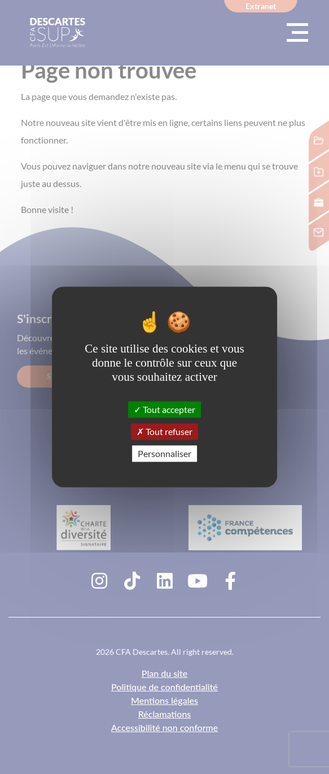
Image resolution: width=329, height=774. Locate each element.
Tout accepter (164, 409)
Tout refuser (164, 431)
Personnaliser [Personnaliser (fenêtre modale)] (164, 453)
